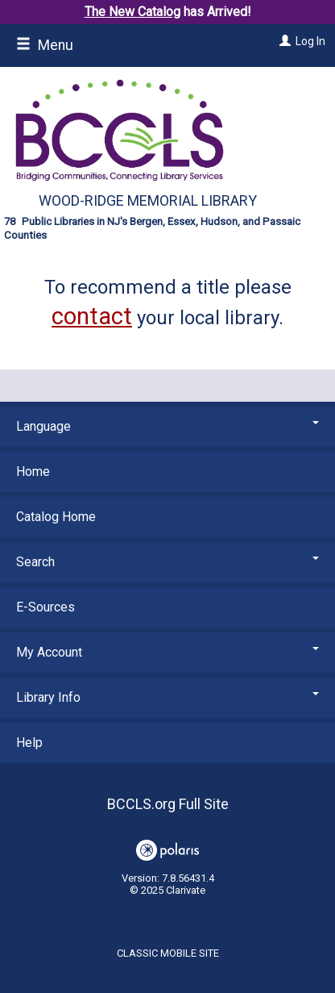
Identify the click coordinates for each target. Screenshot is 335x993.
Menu (44, 45)
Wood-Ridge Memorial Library (148, 200)
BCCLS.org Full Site (168, 803)
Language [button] (167, 426)
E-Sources (45, 607)
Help (29, 742)
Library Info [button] (167, 697)
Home (33, 471)
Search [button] (167, 562)
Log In (310, 41)
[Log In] (283, 41)
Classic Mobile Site (168, 953)
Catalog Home (56, 516)
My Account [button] (167, 652)
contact (92, 316)
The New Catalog (132, 11)
